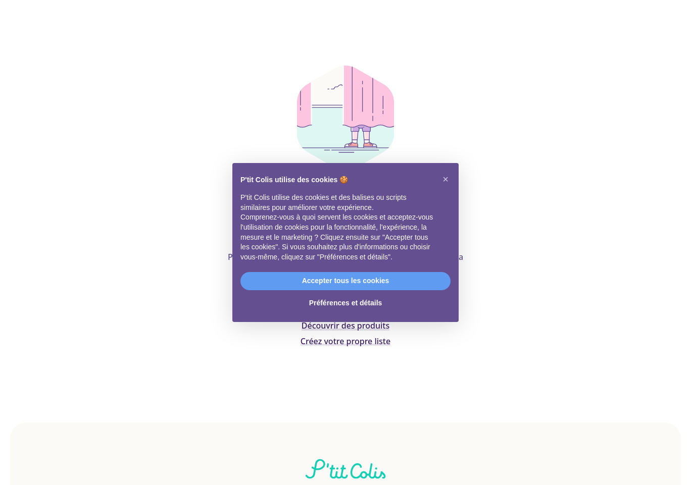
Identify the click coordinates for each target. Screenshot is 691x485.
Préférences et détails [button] (345, 303)
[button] (445, 179)
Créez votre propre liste (345, 341)
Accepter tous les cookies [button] (345, 281)
